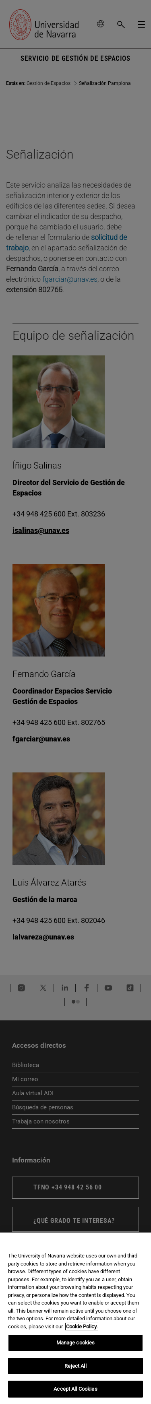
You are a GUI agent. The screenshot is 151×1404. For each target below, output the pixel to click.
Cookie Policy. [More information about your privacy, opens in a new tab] (81, 1326)
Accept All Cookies (75, 1389)
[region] (75, 1318)
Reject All (75, 1366)
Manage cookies (75, 1343)
